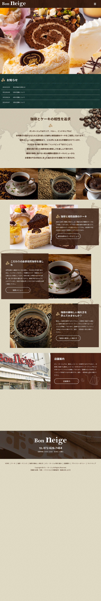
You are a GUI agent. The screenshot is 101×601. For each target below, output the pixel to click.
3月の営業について (19, 102)
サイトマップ (92, 463)
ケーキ (13, 463)
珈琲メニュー (18, 290)
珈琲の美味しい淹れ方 (68, 338)
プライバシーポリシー (78, 463)
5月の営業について (19, 92)
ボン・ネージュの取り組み (53, 463)
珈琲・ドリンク (22, 463)
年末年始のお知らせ (19, 87)
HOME (7, 463)
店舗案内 (66, 381)
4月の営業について (19, 97)
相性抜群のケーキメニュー (68, 236)
